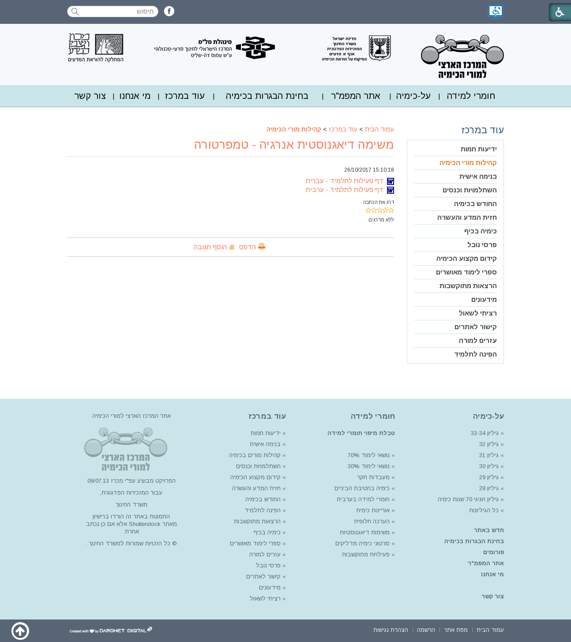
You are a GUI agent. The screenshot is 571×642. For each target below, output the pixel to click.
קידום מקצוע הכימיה (466, 258)
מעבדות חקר (373, 477)
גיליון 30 (489, 466)
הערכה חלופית (372, 521)
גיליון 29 (489, 477)
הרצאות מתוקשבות (468, 285)
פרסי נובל (482, 244)
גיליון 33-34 (485, 433)
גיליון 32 (489, 444)
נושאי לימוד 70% (368, 455)
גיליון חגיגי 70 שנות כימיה (467, 499)
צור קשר (90, 96)
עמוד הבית (379, 129)
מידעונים (484, 299)
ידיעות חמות (479, 149)
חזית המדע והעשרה (467, 217)
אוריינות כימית (372, 510)
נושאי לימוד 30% (368, 466)
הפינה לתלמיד (475, 354)
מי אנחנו (134, 96)
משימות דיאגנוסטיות (365, 532)
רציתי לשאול (478, 313)
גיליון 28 (489, 488)
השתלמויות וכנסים (470, 190)
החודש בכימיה (475, 203)
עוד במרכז (185, 96)
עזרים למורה (478, 340)
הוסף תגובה (210, 247)
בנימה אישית (478, 176)
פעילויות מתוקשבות (366, 554)
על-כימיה (413, 96)
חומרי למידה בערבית (363, 499)
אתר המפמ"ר (355, 96)
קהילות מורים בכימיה (255, 455)
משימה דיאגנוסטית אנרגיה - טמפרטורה (294, 144)
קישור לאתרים (476, 326)
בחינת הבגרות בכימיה (267, 96)
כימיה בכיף (480, 231)
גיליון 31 (489, 455)
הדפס (247, 247)
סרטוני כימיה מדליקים (362, 543)
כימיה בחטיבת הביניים (362, 488)
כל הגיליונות (484, 510)
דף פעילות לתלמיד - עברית (350, 180)
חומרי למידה (471, 96)
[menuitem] (471, 96)
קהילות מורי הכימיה (294, 129)
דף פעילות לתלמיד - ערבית (350, 189)
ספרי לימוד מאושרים (466, 272)
